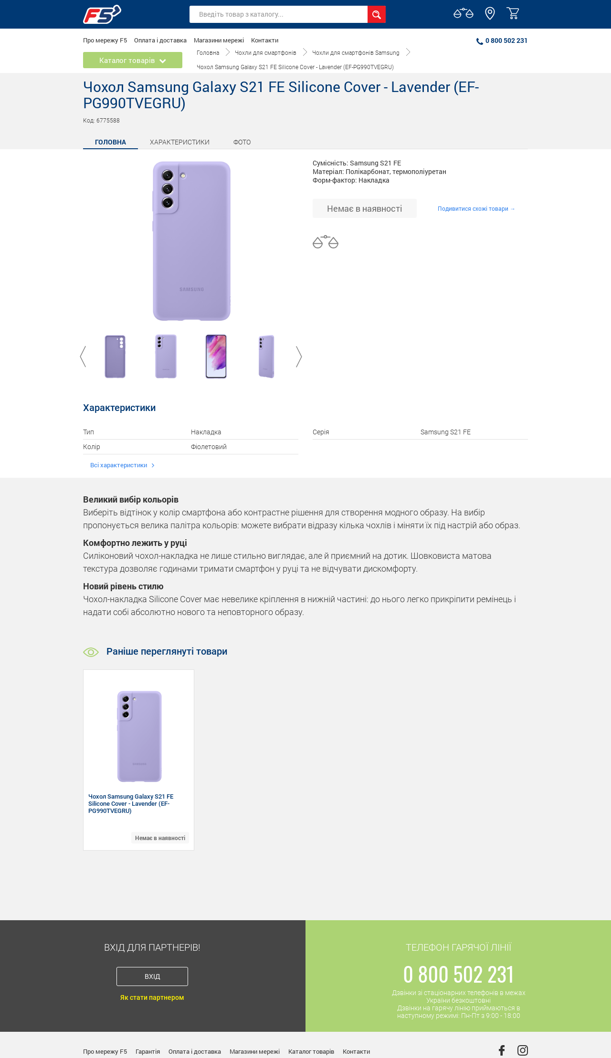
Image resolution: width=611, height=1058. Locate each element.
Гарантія (148, 1051)
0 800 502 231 (502, 40)
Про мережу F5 (105, 40)
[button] (490, 17)
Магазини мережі (219, 40)
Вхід (152, 976)
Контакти (264, 40)
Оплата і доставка (160, 40)
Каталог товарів (311, 1051)
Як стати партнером (152, 997)
